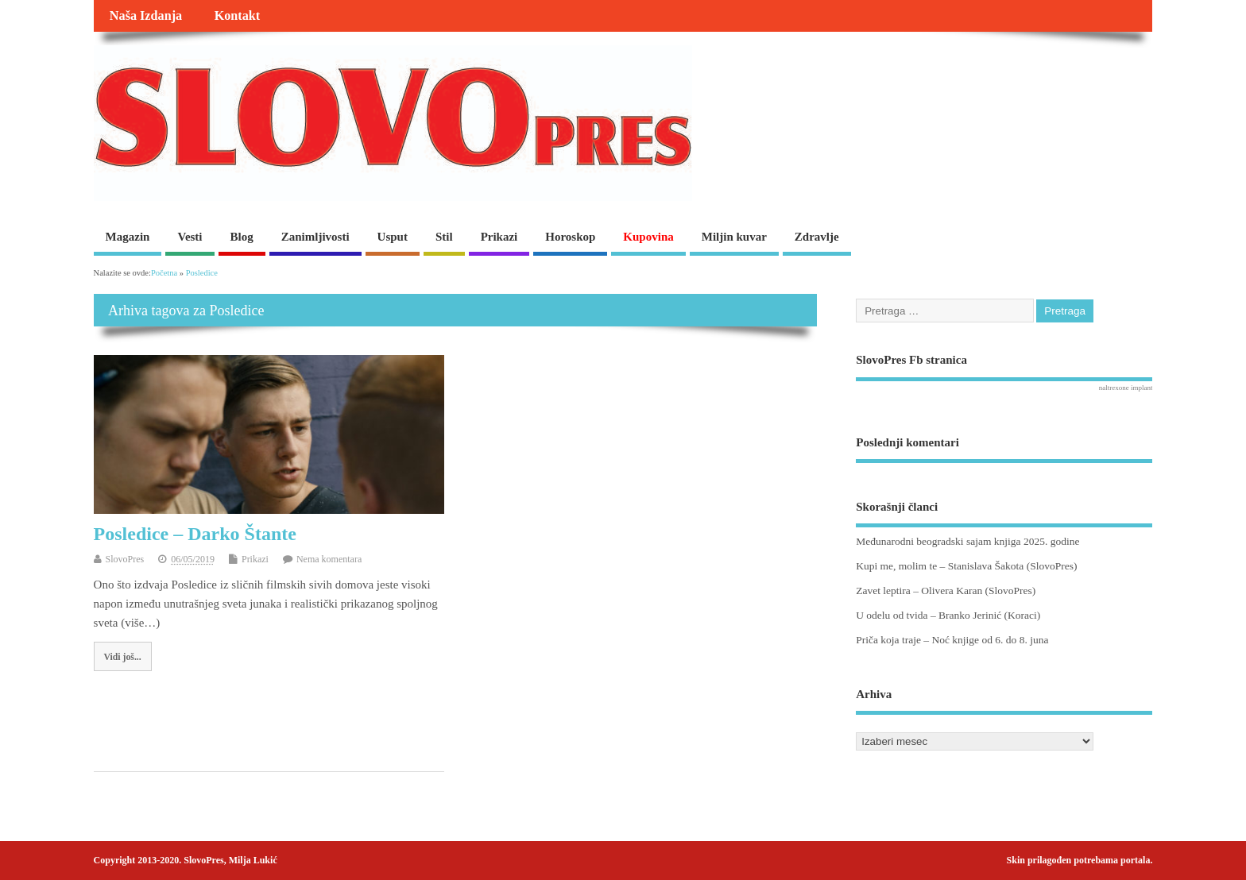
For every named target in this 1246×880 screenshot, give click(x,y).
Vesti (189, 236)
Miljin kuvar (734, 236)
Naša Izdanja (146, 16)
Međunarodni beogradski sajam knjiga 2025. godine (967, 541)
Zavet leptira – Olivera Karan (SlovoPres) (945, 590)
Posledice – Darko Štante (195, 533)
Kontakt (238, 16)
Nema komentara (329, 559)
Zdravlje (817, 236)
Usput (392, 236)
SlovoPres (125, 559)
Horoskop (570, 236)
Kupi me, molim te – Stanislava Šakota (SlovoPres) (966, 566)
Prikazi (499, 236)
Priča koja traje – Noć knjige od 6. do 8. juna (952, 640)
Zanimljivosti (315, 236)
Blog (241, 236)
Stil (444, 236)
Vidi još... (122, 656)
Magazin (128, 236)
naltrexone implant (1126, 388)
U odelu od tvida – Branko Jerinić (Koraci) (948, 615)
